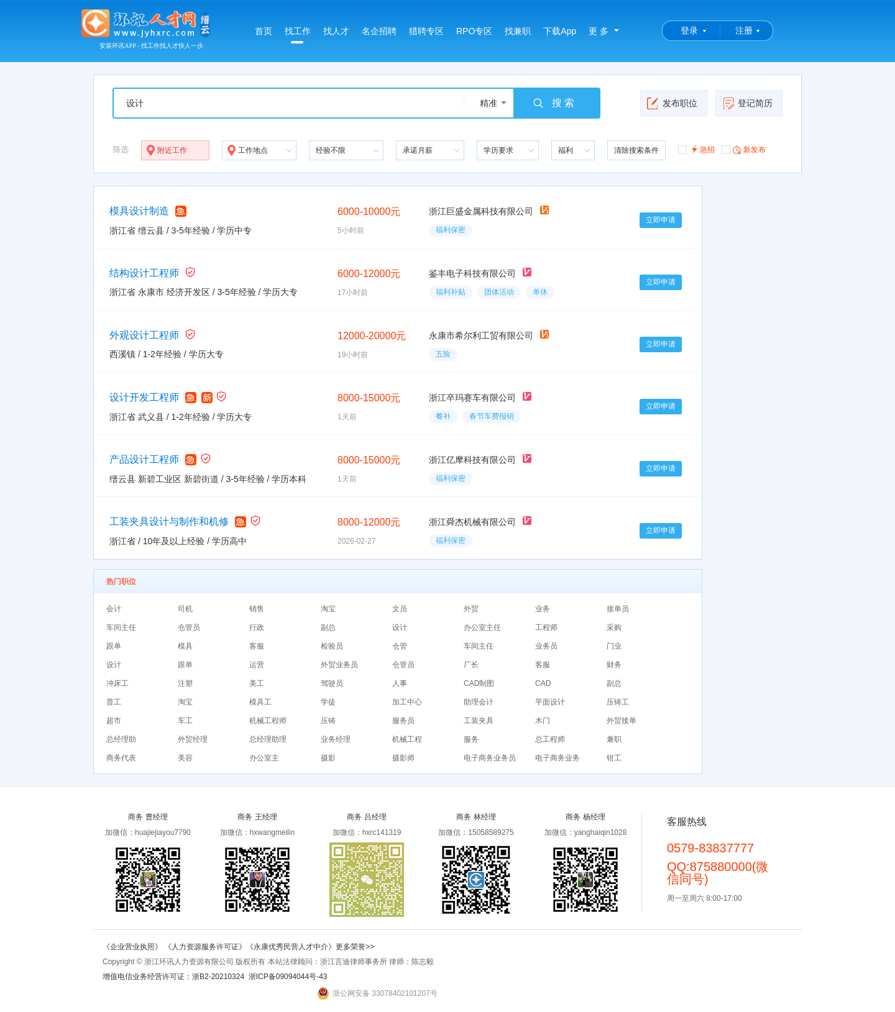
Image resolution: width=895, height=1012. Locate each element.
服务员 (403, 720)
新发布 (744, 149)
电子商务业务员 (490, 758)
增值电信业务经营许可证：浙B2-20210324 (173, 976)
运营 (256, 664)
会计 (113, 608)
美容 (185, 758)
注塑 (185, 683)
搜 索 (553, 103)
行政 (256, 627)
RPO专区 (474, 31)
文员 (399, 608)
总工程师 (550, 739)
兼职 (614, 739)
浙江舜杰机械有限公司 (472, 522)
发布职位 (672, 103)
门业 (614, 646)
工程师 (546, 627)
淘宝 (328, 608)
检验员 (332, 646)
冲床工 (117, 683)
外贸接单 (621, 720)
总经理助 (121, 739)
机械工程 (407, 739)
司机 (185, 608)
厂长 (471, 664)
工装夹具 (478, 720)
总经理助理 (268, 739)
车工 (185, 720)
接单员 (618, 608)
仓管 (399, 646)
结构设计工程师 (144, 273)
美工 (256, 683)
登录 (689, 30)
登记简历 (747, 103)
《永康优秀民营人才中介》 (291, 946)
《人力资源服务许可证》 (205, 946)
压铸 (328, 720)
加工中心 (407, 702)
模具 (185, 646)
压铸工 (618, 702)
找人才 (336, 31)
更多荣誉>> (355, 946)
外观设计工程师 (144, 335)
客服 (256, 646)
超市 (113, 720)
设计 (399, 627)
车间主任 (121, 627)
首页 (263, 31)
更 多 (598, 31)
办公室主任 (482, 627)
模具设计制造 (139, 211)
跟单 (113, 646)
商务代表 (121, 758)
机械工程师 (268, 720)
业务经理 (336, 739)
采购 (614, 627)
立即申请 (661, 220)
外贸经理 (193, 739)
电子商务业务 (557, 758)
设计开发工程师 (144, 397)
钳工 (614, 758)
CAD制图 (479, 683)
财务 (614, 664)
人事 (399, 683)
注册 (744, 30)
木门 (542, 720)
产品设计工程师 (144, 459)
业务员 (546, 646)
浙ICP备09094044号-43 (288, 976)
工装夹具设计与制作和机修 (169, 521)
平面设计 (550, 702)
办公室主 (264, 758)
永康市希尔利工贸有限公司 (481, 335)
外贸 (471, 608)
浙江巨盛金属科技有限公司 (481, 211)
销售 (256, 608)
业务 (542, 608)
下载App (559, 31)
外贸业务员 (339, 664)
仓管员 (189, 627)
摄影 (328, 758)
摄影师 (403, 758)
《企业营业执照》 (133, 946)
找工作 (298, 34)
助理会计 (478, 702)
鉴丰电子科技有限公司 (472, 273)
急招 (696, 149)
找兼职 (518, 31)
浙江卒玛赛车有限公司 (472, 398)
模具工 (260, 702)
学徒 (328, 702)
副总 (328, 627)
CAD (543, 683)
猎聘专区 (426, 31)
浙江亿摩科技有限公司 (472, 460)
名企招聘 (379, 31)
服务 (471, 739)
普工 (113, 702)
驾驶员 (332, 683)
